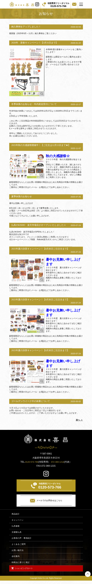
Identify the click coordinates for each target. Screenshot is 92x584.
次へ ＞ (79, 420)
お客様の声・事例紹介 (21, 540)
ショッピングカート (24, 572)
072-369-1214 (58, 462)
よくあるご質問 (18, 546)
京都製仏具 (16, 533)
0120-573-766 (31, 462)
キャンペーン (17, 520)
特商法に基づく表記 (20, 565)
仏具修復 (15, 527)
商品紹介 (15, 514)
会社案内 (15, 559)
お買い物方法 (17, 552)
